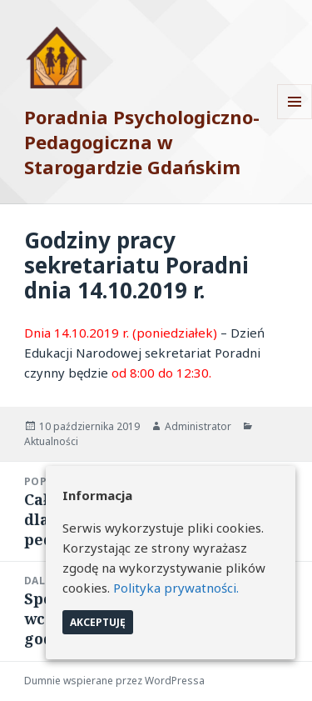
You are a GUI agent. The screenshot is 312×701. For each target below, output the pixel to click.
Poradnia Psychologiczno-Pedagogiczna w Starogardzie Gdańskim (142, 141)
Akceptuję (98, 622)
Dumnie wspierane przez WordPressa (114, 680)
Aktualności (51, 441)
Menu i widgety (295, 118)
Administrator (198, 426)
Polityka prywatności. (176, 587)
